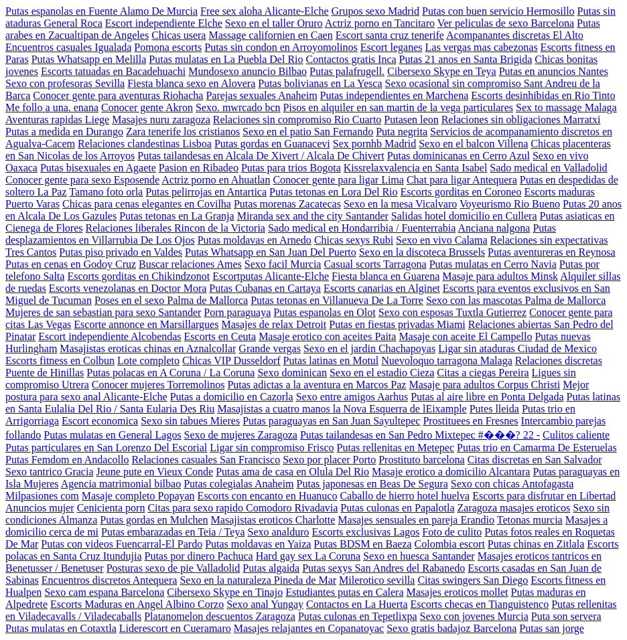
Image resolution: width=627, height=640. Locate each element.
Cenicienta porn (111, 507)
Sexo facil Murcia (283, 264)
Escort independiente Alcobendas (109, 336)
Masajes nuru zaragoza (161, 119)
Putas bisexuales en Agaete (98, 167)
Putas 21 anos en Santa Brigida (466, 59)
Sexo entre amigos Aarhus (352, 396)
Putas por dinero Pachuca (199, 556)
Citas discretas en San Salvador (535, 459)
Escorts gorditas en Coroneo (461, 191)
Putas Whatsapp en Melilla (89, 59)
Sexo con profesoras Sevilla (65, 83)
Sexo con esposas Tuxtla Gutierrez (452, 312)
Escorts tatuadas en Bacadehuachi (113, 71)
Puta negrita (401, 131)
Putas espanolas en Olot (324, 312)
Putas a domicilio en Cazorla (231, 396)
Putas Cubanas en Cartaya (265, 288)
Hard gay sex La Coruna (308, 556)
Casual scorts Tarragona (375, 264)
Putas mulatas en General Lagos (112, 435)
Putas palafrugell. (347, 71)
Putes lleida (494, 408)
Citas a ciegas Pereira (483, 372)
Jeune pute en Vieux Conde (155, 471)
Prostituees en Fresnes (470, 420)
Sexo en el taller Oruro (274, 23)
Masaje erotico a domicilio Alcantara (451, 471)
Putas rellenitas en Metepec (396, 447)
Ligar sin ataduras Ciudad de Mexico (517, 348)
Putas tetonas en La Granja (176, 216)
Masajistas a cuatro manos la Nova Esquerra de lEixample (341, 408)
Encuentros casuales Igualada (68, 47)
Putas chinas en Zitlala (536, 544)
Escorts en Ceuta (220, 336)
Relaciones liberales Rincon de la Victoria (175, 228)
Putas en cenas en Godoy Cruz (70, 264)
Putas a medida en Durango (64, 131)
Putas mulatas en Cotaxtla (61, 628)
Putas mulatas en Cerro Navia (493, 264)
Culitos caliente (576, 435)
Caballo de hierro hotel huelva (405, 495)
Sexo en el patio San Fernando (307, 131)
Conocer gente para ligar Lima (338, 179)
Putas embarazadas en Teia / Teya (173, 532)
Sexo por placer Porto (329, 459)
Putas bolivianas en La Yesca (320, 83)
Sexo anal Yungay (264, 604)
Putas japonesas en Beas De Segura (372, 483)
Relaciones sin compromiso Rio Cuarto (297, 119)
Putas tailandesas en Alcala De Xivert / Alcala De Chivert (260, 155)
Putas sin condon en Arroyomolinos (280, 47)
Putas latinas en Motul (331, 360)
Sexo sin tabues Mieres (190, 420)
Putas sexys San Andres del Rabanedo (383, 568)
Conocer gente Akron (147, 107)
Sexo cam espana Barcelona (104, 592)
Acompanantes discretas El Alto (514, 35)
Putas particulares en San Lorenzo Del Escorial (106, 447)
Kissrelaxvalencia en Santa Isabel (416, 167)
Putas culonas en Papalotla (397, 507)
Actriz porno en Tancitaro (380, 23)
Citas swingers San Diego (472, 580)
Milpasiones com (42, 495)
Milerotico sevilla (377, 580)
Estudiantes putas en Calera (344, 592)
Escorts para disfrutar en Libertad (544, 495)
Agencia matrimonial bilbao (121, 483)
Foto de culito (452, 532)
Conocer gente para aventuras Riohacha (118, 95)
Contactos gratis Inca (351, 59)
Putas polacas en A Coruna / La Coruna (170, 372)
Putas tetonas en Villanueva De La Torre (337, 300)
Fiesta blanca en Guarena (385, 276)
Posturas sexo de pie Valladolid (173, 568)
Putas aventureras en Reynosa (552, 252)
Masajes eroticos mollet (457, 592)
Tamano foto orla (106, 191)
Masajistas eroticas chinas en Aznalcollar (148, 348)
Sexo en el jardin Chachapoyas (369, 348)
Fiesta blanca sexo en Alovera (191, 83)
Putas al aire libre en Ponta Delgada (487, 396)
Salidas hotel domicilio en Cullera (464, 216)
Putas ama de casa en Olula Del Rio (292, 471)
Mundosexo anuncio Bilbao (247, 71)
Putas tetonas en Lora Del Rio (333, 191)
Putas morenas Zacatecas (287, 204)
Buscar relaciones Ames (190, 264)
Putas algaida (270, 568)
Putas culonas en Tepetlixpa (357, 616)
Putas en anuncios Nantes (553, 71)
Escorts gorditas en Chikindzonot (138, 276)
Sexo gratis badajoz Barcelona (451, 628)
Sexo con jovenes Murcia (474, 616)
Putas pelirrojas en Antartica (206, 191)
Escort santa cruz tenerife (390, 35)
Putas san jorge (551, 628)
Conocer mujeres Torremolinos (158, 384)
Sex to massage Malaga (566, 107)
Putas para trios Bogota (291, 167)
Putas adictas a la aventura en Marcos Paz (316, 384)
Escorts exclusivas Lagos (365, 532)
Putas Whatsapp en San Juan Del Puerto (270, 252)
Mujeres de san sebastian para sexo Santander (103, 312)
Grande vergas (269, 348)
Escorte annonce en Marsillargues (146, 324)
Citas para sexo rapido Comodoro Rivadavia (242, 507)
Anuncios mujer (39, 507)
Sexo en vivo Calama (441, 240)
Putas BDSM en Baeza (362, 544)
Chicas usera (178, 35)
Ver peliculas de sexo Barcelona (505, 23)
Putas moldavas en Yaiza (258, 544)
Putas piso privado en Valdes (120, 252)
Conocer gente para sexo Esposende (82, 179)
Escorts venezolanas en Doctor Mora (127, 288)
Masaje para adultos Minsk (500, 276)
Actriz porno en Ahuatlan (215, 179)
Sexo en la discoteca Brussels (422, 252)
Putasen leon (411, 119)
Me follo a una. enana (51, 107)
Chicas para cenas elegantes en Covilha (146, 204)
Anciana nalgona (494, 228)
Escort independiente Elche (163, 23)
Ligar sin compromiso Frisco (272, 447)
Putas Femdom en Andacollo (67, 459)
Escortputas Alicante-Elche (270, 276)
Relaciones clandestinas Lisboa (145, 143)
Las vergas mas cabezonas (481, 47)
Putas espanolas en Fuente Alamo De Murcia (101, 11)
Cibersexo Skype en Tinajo (225, 592)
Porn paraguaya (237, 312)
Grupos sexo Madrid (376, 11)
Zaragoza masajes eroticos (514, 507)
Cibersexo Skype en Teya (441, 71)
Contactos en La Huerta (357, 604)
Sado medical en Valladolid (548, 167)
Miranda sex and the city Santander (313, 216)
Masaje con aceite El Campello (465, 336)
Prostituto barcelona (421, 459)
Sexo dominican (292, 372)
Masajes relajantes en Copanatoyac (309, 628)
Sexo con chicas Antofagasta (512, 483)
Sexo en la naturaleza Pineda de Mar (258, 580)
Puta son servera (566, 616)
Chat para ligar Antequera (462, 179)
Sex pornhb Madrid (374, 143)
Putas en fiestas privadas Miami (397, 324)
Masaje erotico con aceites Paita (327, 336)
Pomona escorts (168, 47)
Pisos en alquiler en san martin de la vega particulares (398, 107)
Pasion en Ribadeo (198, 167)
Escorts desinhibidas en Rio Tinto (543, 95)
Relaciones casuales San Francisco (205, 459)
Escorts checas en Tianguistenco (480, 604)
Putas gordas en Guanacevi (272, 143)
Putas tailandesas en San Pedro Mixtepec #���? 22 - (420, 435)
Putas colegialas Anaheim (238, 483)
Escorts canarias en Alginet (382, 288)
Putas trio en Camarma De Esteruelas (537, 447)
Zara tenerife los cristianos (183, 131)
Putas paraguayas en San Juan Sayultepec (331, 420)
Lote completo (148, 360)
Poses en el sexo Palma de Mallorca (171, 300)
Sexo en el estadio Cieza (382, 372)
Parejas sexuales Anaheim (261, 95)
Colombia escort (450, 544)
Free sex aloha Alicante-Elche (264, 11)
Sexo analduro (278, 532)
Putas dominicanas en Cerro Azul (458, 155)
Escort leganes (391, 47)
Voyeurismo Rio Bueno (510, 204)
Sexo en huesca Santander (419, 556)
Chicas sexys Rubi (353, 240)
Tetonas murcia (530, 520)
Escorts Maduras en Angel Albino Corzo (137, 604)
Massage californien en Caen (270, 35)
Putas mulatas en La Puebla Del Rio (226, 59)
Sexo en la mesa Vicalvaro (400, 204)
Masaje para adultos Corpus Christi (484, 384)
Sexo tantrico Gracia (49, 471)
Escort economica (100, 420)
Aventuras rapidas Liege (57, 119)
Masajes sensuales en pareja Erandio (416, 520)
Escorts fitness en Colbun (60, 360)
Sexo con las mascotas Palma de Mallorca (516, 300)
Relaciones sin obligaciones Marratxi (521, 119)
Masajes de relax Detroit (273, 324)
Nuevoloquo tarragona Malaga (446, 360)
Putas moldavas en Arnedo (254, 240)
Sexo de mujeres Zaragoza (240, 435)
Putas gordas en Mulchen (154, 520)
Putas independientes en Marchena (394, 95)
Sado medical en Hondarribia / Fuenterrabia (362, 228)
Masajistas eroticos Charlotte (273, 520)
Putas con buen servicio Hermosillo (498, 11)
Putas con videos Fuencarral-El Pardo (121, 544)
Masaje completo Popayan (138, 495)
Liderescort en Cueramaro (175, 628)
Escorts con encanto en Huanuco (268, 495)
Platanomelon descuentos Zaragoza (219, 616)
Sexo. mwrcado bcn (238, 107)
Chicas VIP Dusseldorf (231, 360)
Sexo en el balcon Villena (473, 143)
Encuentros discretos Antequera (110, 580)
